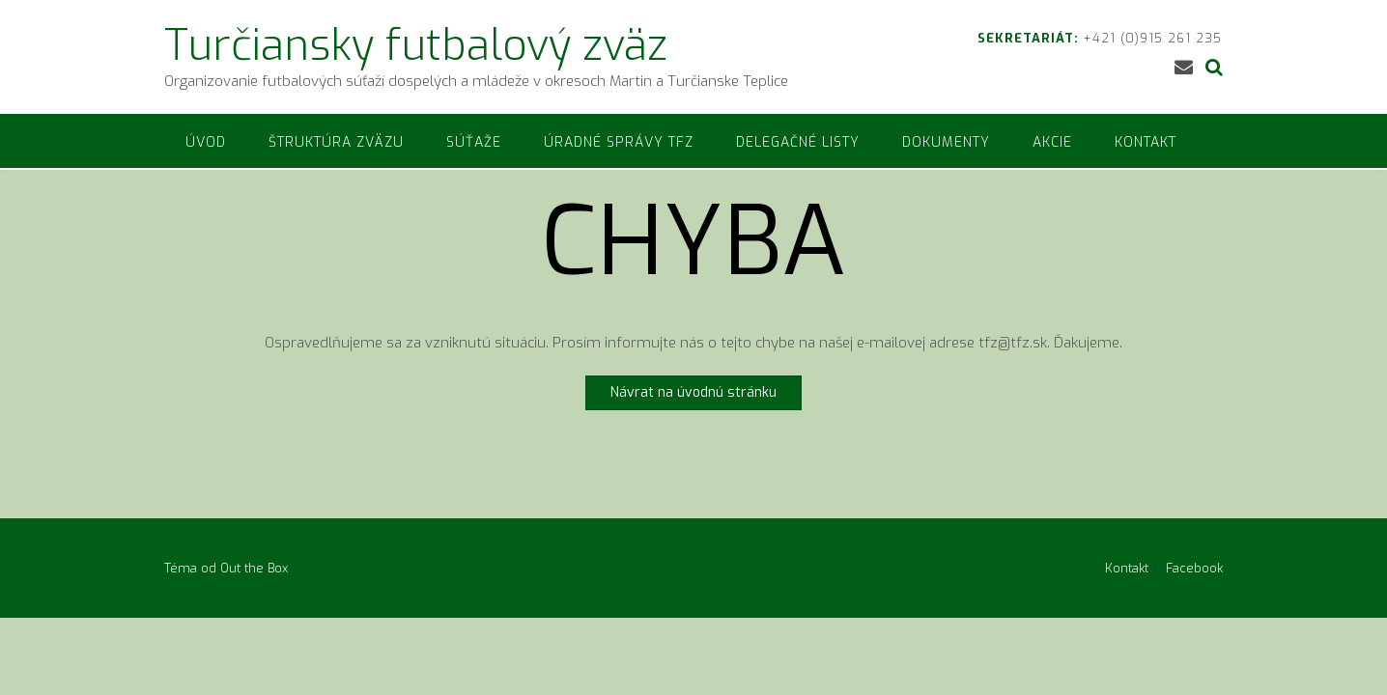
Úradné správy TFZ (619, 142)
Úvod (205, 142)
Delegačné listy (798, 142)
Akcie (1052, 142)
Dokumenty (946, 142)
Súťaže (473, 142)
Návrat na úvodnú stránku (693, 392)
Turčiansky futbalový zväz (415, 45)
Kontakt (1145, 142)
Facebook (1194, 568)
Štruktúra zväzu (336, 142)
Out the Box (254, 568)
